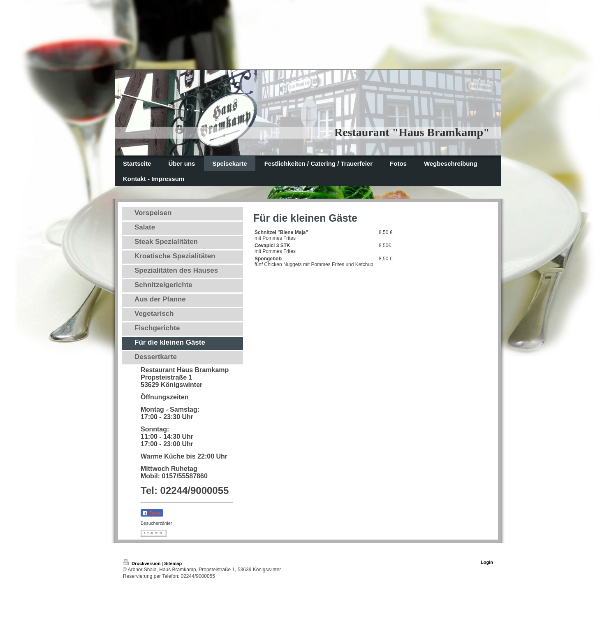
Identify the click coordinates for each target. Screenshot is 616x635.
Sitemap (173, 563)
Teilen (152, 513)
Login (487, 562)
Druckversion (142, 563)
